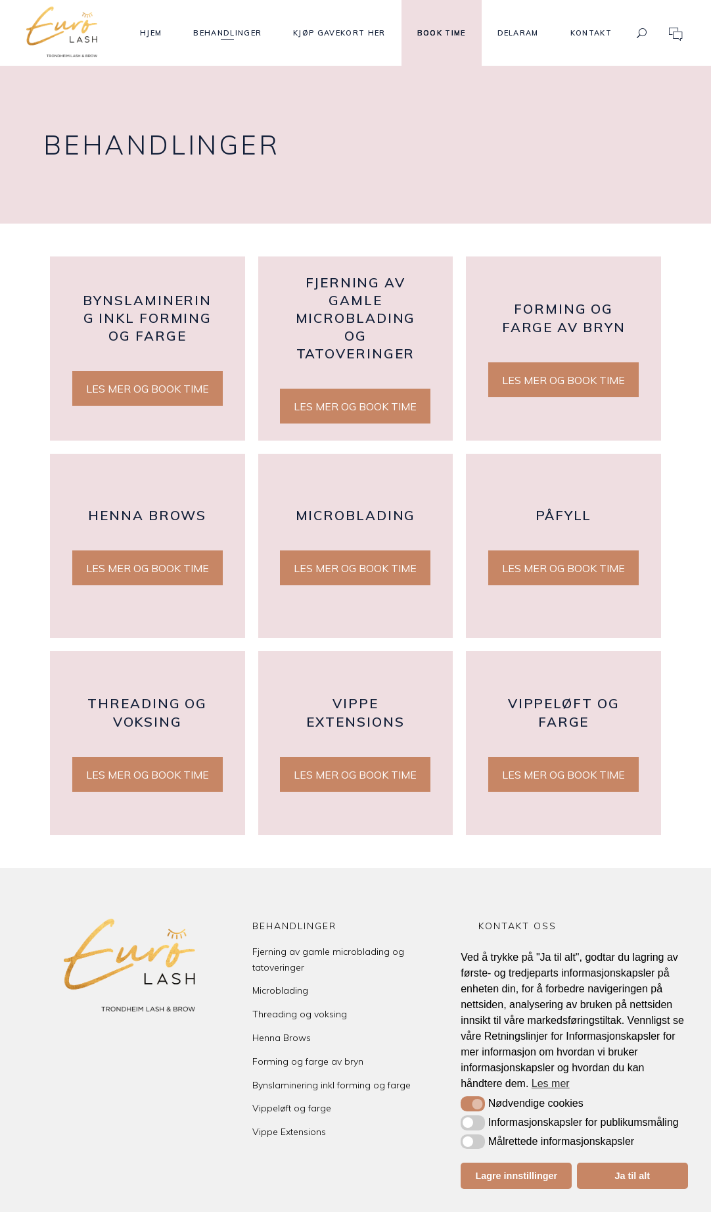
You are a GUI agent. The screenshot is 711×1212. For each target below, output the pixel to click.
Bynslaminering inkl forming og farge (331, 1085)
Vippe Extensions (289, 1132)
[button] (473, 1103)
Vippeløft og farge (291, 1108)
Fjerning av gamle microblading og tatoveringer (328, 959)
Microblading (280, 990)
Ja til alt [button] (632, 1176)
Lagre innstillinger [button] (516, 1176)
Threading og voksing (299, 1014)
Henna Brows (281, 1038)
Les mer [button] (551, 1083)
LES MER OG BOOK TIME (147, 388)
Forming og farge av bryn (307, 1061)
